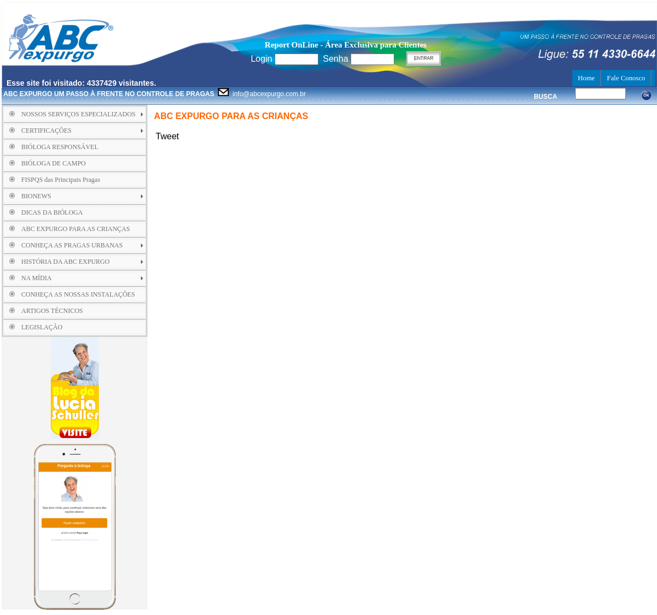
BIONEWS (36, 196)
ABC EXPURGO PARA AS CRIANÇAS (75, 229)
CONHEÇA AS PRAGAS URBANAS (72, 245)
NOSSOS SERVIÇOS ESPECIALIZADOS (78, 114)
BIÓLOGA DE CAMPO (53, 163)
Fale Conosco (626, 78)
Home (586, 78)
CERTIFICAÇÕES (46, 130)
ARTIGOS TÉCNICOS (52, 311)
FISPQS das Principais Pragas (60, 180)
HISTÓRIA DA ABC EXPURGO (65, 261)
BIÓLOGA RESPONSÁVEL (59, 147)
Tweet (167, 136)
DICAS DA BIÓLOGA (52, 212)
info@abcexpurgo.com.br (154, 94)
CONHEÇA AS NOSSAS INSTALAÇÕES (78, 294)
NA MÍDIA (36, 278)
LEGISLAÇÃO (41, 327)
